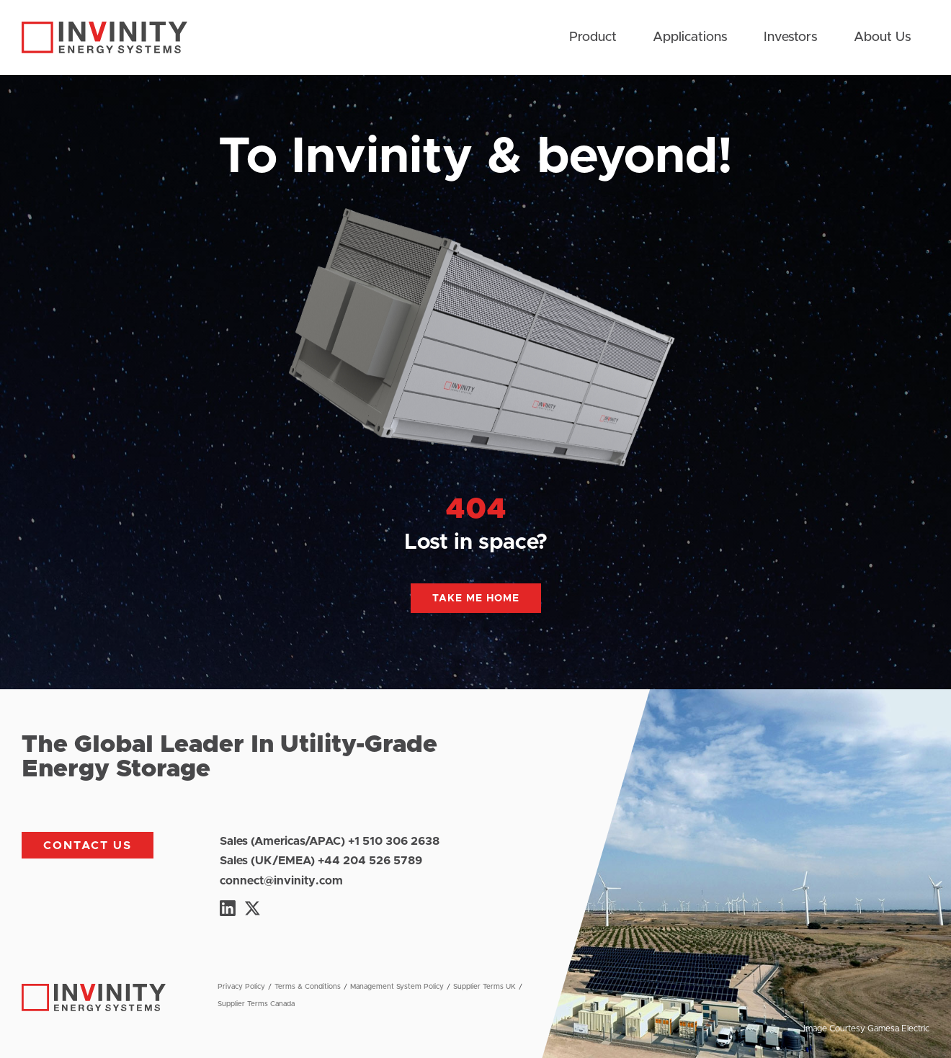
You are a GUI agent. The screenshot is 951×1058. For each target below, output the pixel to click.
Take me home (475, 598)
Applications (690, 37)
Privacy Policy (241, 986)
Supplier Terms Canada (256, 1004)
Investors (791, 37)
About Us (882, 37)
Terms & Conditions (307, 986)
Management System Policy (397, 986)
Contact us (87, 845)
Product (593, 37)
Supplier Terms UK (484, 986)
